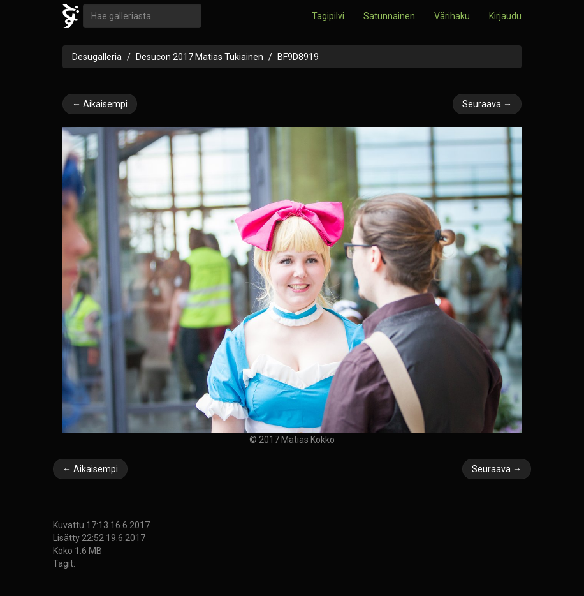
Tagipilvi (328, 16)
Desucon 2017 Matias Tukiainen (199, 57)
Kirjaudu (505, 16)
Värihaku (452, 16)
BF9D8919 (298, 57)
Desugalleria (97, 57)
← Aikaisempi (100, 104)
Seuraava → (487, 104)
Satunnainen (389, 16)
